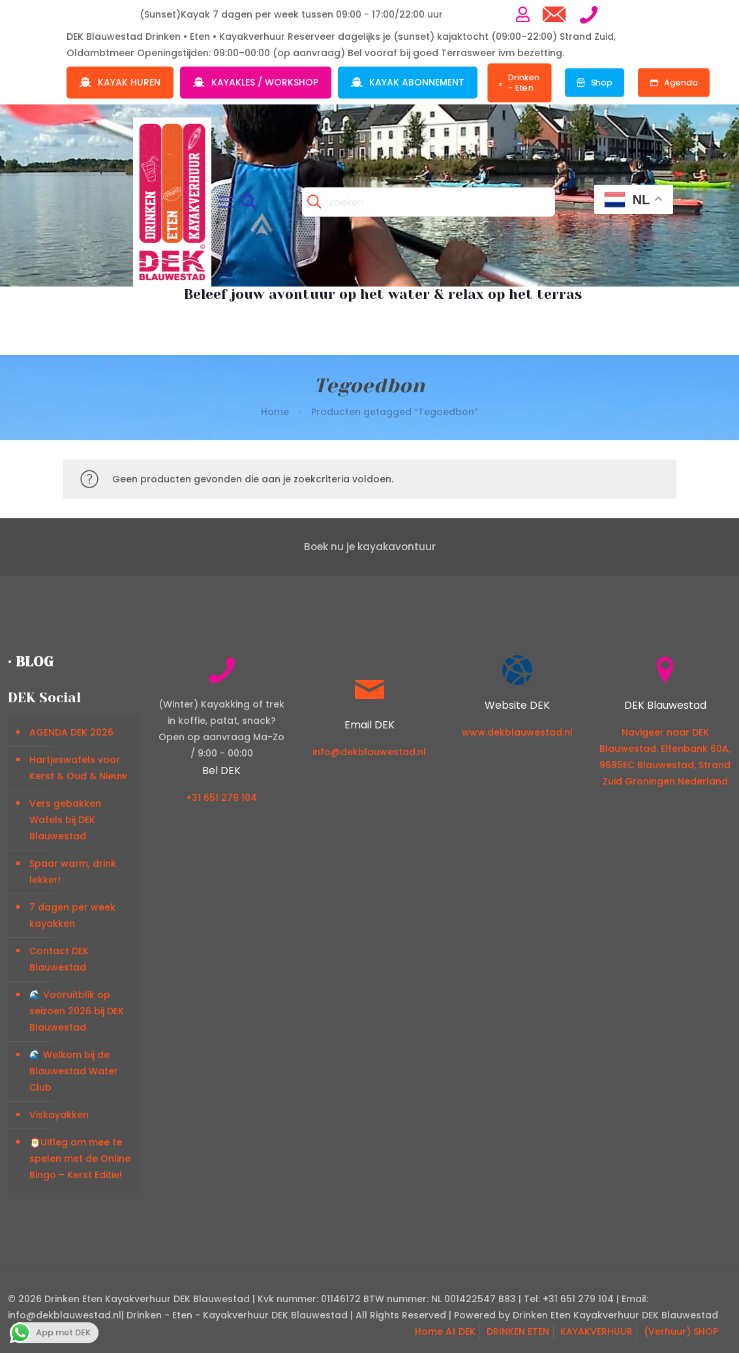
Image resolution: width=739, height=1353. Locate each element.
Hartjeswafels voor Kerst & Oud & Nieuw (78, 768)
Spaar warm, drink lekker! (72, 871)
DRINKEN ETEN (518, 1331)
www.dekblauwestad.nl (517, 732)
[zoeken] (428, 202)
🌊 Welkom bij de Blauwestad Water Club (73, 1071)
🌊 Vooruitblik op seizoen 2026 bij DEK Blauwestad (76, 1011)
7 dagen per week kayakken (72, 915)
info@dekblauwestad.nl (369, 751)
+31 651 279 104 (221, 797)
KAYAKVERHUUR (596, 1331)
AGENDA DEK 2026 (71, 732)
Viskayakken (59, 1114)
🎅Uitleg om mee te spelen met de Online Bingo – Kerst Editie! (79, 1158)
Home (275, 411)
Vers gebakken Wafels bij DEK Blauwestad (65, 820)
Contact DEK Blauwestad (59, 959)
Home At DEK (445, 1331)
